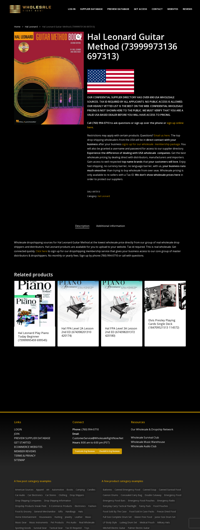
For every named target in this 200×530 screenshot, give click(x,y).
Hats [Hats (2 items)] (80, 511)
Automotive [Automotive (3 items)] (58, 489)
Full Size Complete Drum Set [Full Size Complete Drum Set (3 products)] (117, 516)
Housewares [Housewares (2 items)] (45, 516)
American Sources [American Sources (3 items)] (24, 489)
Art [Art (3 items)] (47, 489)
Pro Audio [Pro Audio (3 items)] (71, 522)
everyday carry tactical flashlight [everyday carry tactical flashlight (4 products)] (119, 506)
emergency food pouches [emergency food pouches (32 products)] (141, 500)
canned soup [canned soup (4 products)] (149, 489)
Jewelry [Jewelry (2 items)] (68, 516)
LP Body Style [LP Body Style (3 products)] (110, 522)
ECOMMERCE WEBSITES (28, 447)
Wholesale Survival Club (145, 437)
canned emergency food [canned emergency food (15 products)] (127, 489)
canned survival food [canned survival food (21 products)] (170, 489)
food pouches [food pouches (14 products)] (160, 506)
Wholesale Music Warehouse (148, 442)
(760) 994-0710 (90, 429)
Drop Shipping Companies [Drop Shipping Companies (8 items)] (28, 500)
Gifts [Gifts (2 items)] (60, 511)
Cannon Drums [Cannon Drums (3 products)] (110, 495)
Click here (41, 251)
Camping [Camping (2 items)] (80, 489)
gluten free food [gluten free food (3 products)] (143, 516)
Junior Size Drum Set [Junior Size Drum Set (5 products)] (165, 516)
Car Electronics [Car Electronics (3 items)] (35, 495)
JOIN (17, 433)
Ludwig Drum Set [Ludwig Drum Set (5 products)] (128, 522)
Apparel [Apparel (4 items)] (40, 489)
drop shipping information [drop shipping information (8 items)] (57, 500)
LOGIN (18, 429)
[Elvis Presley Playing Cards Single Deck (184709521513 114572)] (165, 297)
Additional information (110, 226)
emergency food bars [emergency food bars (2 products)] (114, 500)
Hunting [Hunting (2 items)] (58, 516)
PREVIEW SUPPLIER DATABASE (32, 438)
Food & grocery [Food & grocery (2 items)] (23, 511)
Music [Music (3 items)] (88, 516)
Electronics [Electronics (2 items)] (80, 506)
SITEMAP (19, 460)
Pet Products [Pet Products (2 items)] (57, 522)
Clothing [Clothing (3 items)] (63, 495)
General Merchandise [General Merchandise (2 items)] (44, 511)
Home (17, 26)
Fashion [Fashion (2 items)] (92, 506)
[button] (78, 37)
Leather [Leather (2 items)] (78, 516)
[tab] (82, 226)
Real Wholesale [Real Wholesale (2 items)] (87, 522)
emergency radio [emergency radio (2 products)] (166, 500)
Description (82, 226)
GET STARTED (22, 442)
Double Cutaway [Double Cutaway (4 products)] (153, 495)
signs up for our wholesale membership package (151, 144)
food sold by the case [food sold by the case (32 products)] (115, 511)
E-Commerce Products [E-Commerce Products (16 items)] (60, 506)
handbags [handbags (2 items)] (70, 511)
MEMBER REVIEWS (25, 451)
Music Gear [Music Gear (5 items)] (21, 522)
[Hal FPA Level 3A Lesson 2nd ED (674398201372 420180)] (121, 301)
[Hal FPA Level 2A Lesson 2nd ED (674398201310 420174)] (78, 301)
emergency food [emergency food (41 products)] (172, 495)
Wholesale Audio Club (143, 446)
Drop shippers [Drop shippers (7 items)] (77, 495)
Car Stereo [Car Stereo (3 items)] (50, 495)
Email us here (162, 135)
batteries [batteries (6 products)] (107, 489)
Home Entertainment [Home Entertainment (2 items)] (25, 516)
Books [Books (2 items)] (70, 489)
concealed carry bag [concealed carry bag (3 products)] (131, 495)
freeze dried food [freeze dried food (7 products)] (166, 511)
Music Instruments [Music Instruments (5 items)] (38, 522)
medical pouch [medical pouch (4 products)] (147, 522)
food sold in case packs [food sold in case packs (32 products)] (141, 511)
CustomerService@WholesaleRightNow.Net (97, 438)
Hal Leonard (31, 26)
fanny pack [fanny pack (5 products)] (145, 506)
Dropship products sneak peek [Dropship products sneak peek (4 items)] (30, 506)
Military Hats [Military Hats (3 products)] (163, 522)
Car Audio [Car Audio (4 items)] (20, 495)
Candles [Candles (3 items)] (91, 489)
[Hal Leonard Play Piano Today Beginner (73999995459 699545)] (34, 304)
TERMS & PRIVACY (24, 455)
